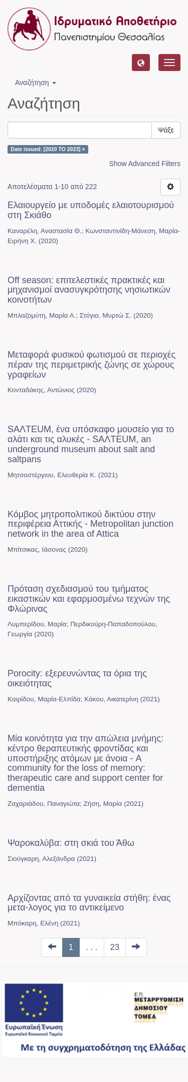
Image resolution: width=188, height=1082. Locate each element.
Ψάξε (166, 130)
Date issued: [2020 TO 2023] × (48, 149)
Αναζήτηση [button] (35, 83)
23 (115, 947)
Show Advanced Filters (144, 164)
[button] (141, 62)
